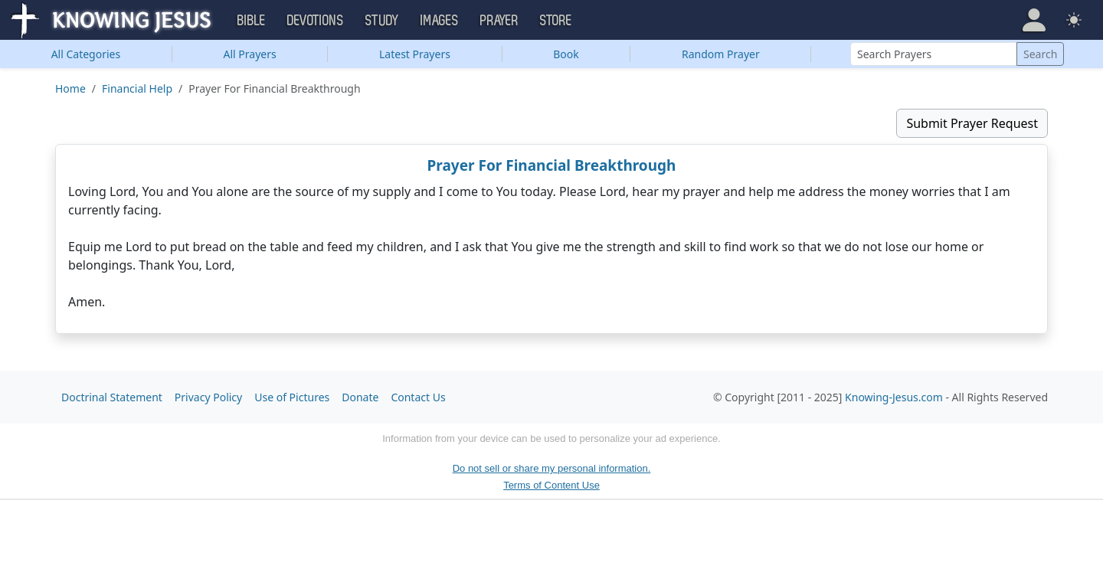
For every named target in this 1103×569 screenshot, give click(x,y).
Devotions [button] (315, 21)
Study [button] (382, 21)
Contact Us (418, 397)
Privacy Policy (208, 397)
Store (556, 21)
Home (70, 88)
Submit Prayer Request (972, 123)
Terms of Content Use (551, 485)
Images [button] (440, 21)
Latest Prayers (414, 54)
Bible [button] (251, 21)
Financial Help (137, 88)
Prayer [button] (499, 21)
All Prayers (250, 54)
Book (566, 54)
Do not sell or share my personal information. (552, 468)
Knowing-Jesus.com (894, 397)
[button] (1034, 20)
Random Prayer (721, 54)
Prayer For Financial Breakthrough (551, 165)
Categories (86, 54)
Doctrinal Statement (111, 397)
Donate (360, 397)
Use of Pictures (291, 397)
